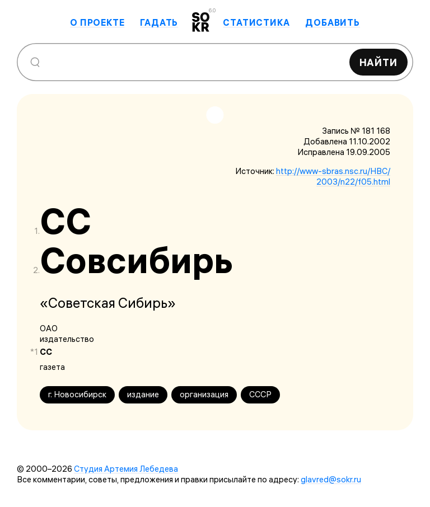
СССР (260, 394)
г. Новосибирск (77, 394)
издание (143, 394)
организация (204, 394)
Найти (378, 62)
